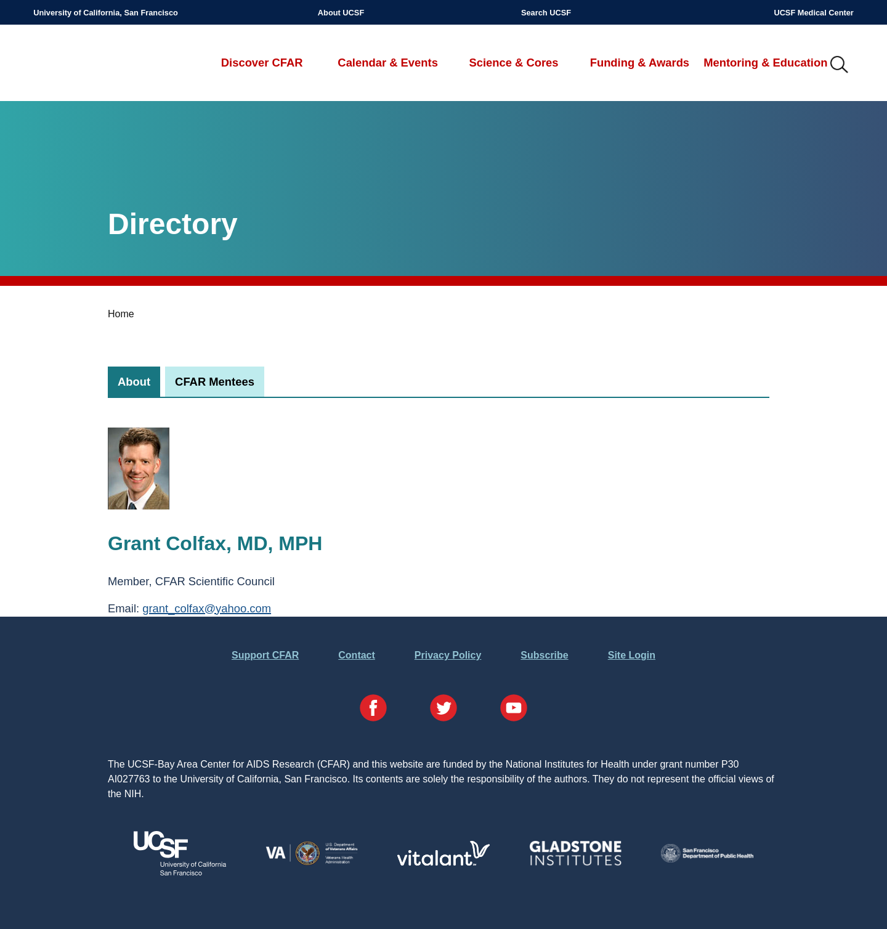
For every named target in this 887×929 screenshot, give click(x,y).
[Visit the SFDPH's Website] (707, 859)
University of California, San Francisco (105, 12)
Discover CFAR (262, 62)
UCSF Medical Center (813, 12)
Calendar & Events (388, 62)
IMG (839, 65)
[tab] (134, 382)
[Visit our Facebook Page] (373, 710)
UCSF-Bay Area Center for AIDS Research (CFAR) (98, 65)
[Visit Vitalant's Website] (443, 862)
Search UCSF (546, 12)
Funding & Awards (639, 62)
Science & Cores (513, 62)
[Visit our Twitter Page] (443, 710)
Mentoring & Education (765, 62)
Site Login (631, 655)
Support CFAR (265, 655)
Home (121, 314)
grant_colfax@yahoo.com (206, 608)
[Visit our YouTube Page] (513, 710)
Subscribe (544, 655)
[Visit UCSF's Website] (180, 872)
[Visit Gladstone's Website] (575, 863)
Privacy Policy (448, 655)
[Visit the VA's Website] (311, 863)
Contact (356, 655)
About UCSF (341, 12)
